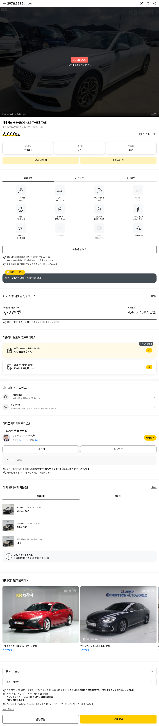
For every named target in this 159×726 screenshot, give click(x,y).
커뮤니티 (41, 496)
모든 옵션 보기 (79, 249)
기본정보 (79, 178)
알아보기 (79, 350)
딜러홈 (149, 438)
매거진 (118, 496)
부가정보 (131, 178)
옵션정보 (28, 178)
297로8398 (19, 3)
